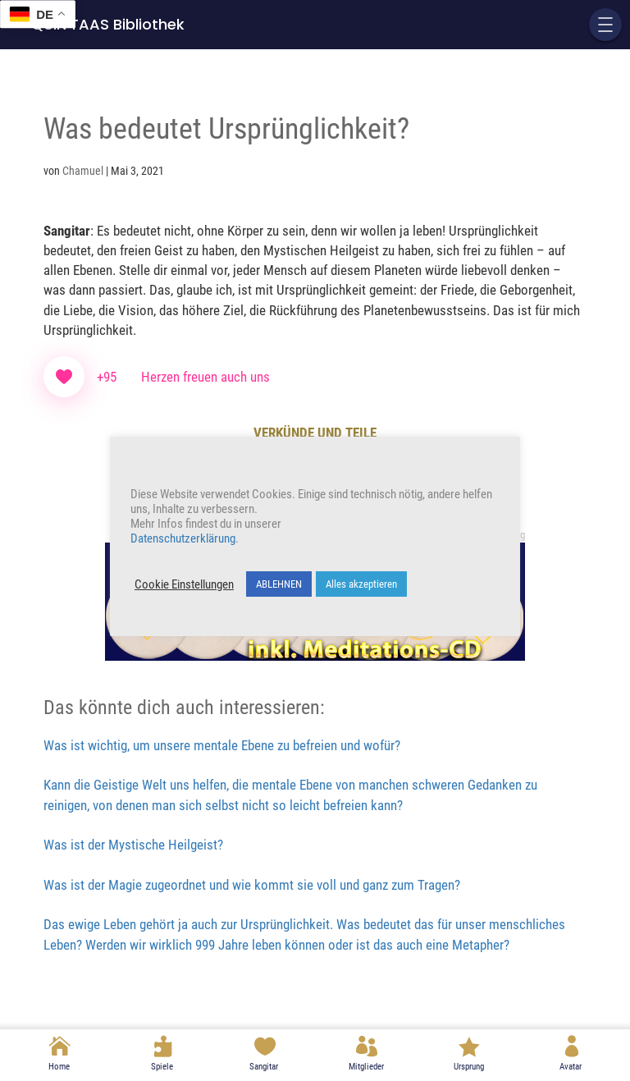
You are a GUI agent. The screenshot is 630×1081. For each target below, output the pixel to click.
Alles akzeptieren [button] (361, 584)
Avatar (570, 1066)
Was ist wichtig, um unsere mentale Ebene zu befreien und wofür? (221, 745)
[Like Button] (63, 376)
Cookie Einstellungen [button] (184, 584)
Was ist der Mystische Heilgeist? (133, 844)
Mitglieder (366, 1066)
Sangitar (263, 1066)
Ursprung (469, 1066)
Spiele (162, 1066)
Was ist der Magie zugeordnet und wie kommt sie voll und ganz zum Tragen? (251, 885)
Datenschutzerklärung (182, 538)
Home (59, 1066)
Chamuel (82, 170)
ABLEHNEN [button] (279, 584)
